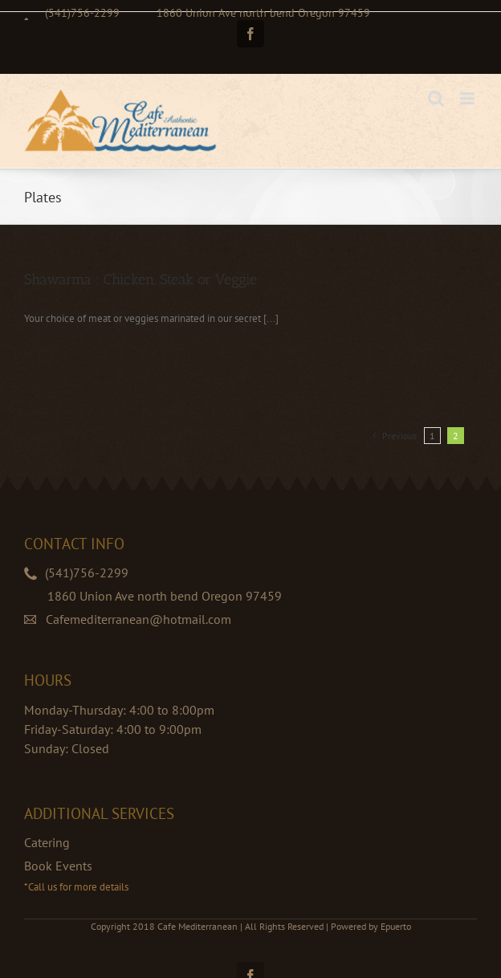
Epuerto (396, 926)
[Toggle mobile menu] (468, 98)
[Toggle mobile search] (436, 98)
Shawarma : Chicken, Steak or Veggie (140, 279)
